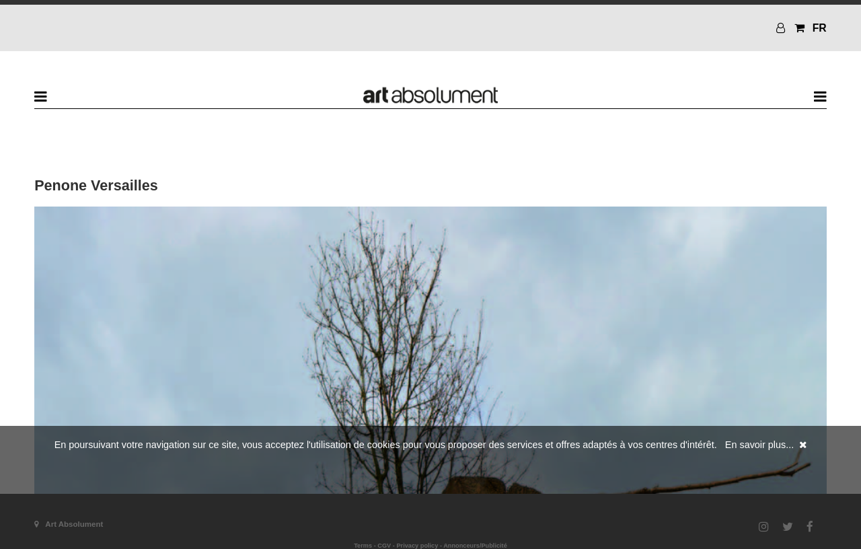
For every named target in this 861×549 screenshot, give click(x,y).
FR (820, 28)
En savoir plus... (759, 444)
